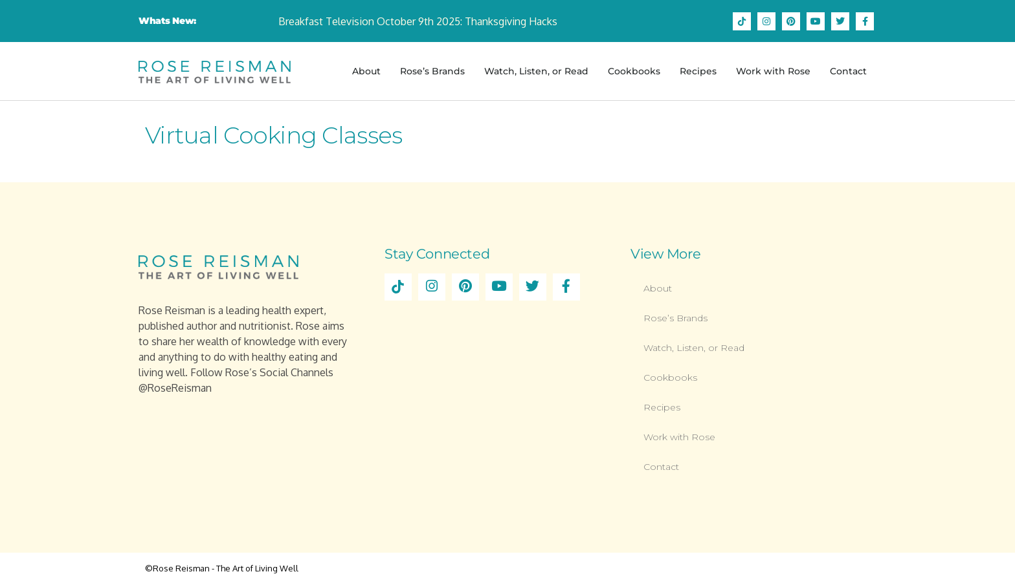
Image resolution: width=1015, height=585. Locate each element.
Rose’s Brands (432, 71)
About (366, 71)
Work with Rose (773, 71)
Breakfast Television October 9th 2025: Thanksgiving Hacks (417, 21)
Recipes (698, 71)
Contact (848, 71)
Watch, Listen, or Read (536, 71)
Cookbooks (634, 71)
